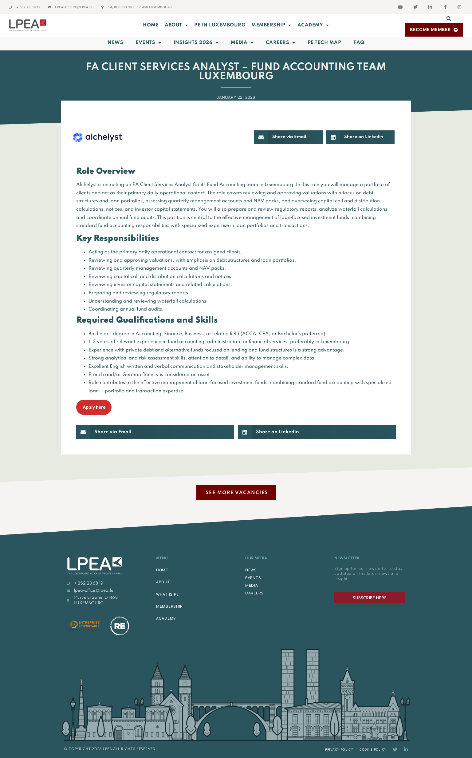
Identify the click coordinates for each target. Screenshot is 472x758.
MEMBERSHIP (271, 25)
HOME (162, 570)
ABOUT (176, 25)
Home (151, 25)
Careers (280, 42)
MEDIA (251, 585)
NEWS (251, 570)
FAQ (358, 42)
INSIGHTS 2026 (196, 42)
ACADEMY (313, 25)
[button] (449, 18)
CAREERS (254, 593)
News (115, 42)
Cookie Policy (373, 749)
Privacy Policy (339, 749)
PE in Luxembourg (219, 25)
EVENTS (253, 577)
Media (242, 42)
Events (148, 42)
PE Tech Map (324, 42)
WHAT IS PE (167, 594)
